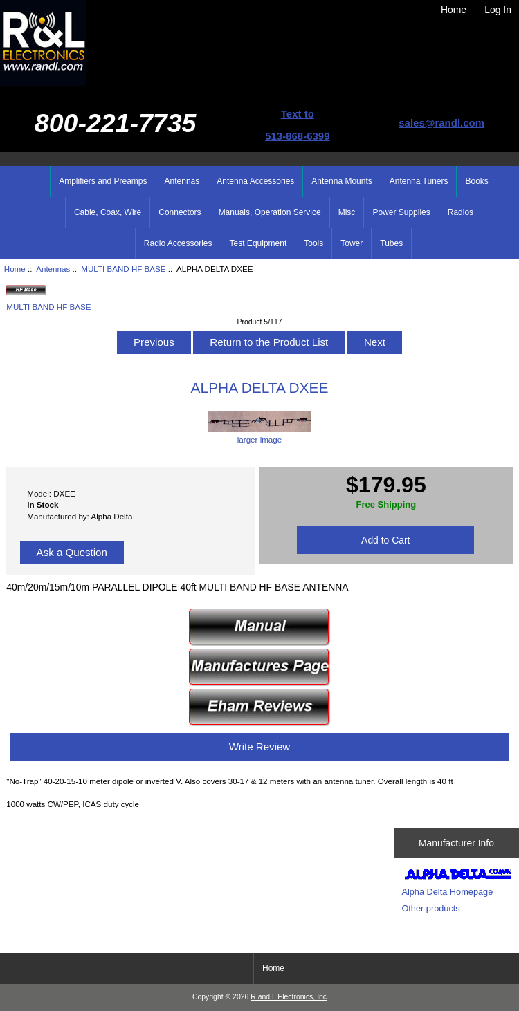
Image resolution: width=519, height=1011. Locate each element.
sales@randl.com (441, 123)
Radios (460, 212)
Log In (497, 9)
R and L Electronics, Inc (289, 997)
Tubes (391, 243)
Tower (351, 243)
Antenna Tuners (419, 181)
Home (453, 9)
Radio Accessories (178, 243)
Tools (313, 243)
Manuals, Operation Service (270, 212)
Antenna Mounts (341, 181)
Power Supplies (401, 212)
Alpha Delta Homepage (447, 892)
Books (476, 181)
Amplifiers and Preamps (103, 181)
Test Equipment (258, 243)
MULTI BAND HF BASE (123, 268)
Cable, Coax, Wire (107, 212)
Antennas (53, 268)
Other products (430, 908)
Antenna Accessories (255, 181)
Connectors (179, 212)
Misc (347, 212)
